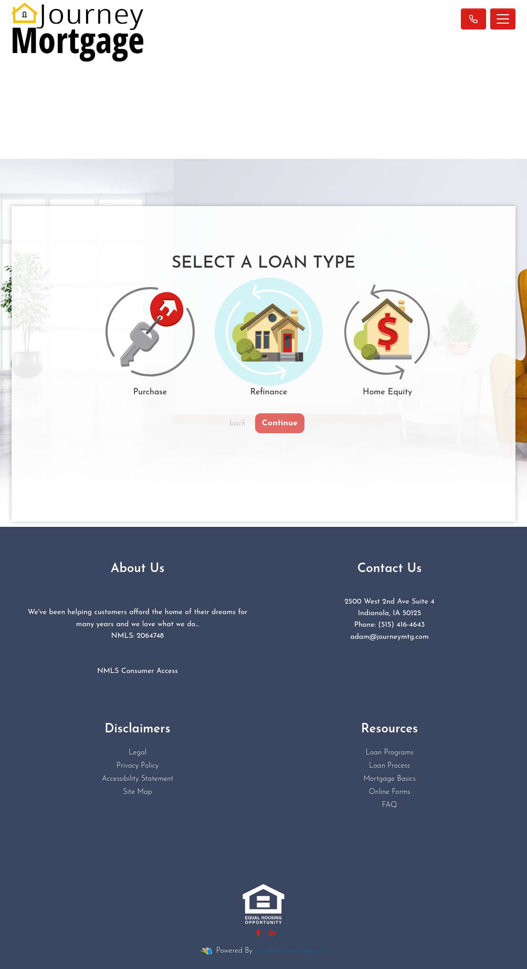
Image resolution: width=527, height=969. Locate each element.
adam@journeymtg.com (389, 637)
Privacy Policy (138, 766)
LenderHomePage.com (292, 951)
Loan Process (389, 766)
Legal (137, 753)
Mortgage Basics (389, 779)
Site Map (137, 792)
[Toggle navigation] (502, 18)
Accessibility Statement (137, 779)
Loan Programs (389, 753)
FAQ (389, 805)
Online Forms (389, 792)
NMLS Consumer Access (137, 671)
